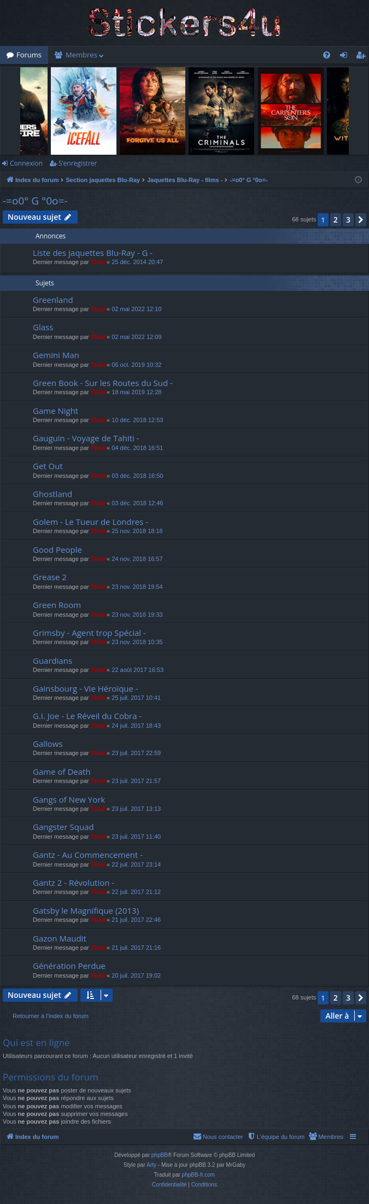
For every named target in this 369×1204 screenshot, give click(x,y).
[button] (360, 219)
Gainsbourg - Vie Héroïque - (85, 688)
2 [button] (335, 219)
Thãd (98, 262)
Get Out (48, 465)
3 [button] (348, 219)
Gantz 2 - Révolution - (73, 882)
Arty (151, 1165)
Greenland (53, 299)
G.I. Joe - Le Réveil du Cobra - (87, 715)
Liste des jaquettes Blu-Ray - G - (93, 252)
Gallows (48, 743)
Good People (57, 549)
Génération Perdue (69, 965)
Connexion (26, 163)
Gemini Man (56, 354)
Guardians (52, 660)
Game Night (55, 410)
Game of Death (62, 771)
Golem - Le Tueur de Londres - (90, 521)
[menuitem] (326, 55)
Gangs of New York (69, 799)
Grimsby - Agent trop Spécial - (89, 632)
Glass (43, 327)
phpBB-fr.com (198, 1175)
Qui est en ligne (36, 1042)
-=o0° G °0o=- (35, 201)
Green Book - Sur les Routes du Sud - (103, 382)
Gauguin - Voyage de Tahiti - (86, 437)
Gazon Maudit (59, 938)
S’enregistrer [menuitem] (363, 57)
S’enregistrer (77, 163)
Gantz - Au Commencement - (88, 854)
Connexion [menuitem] (346, 57)
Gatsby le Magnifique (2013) (86, 910)
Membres (81, 55)
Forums (29, 55)
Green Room (57, 604)
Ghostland (52, 493)
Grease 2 (50, 576)
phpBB (159, 1155)
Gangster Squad (63, 826)
